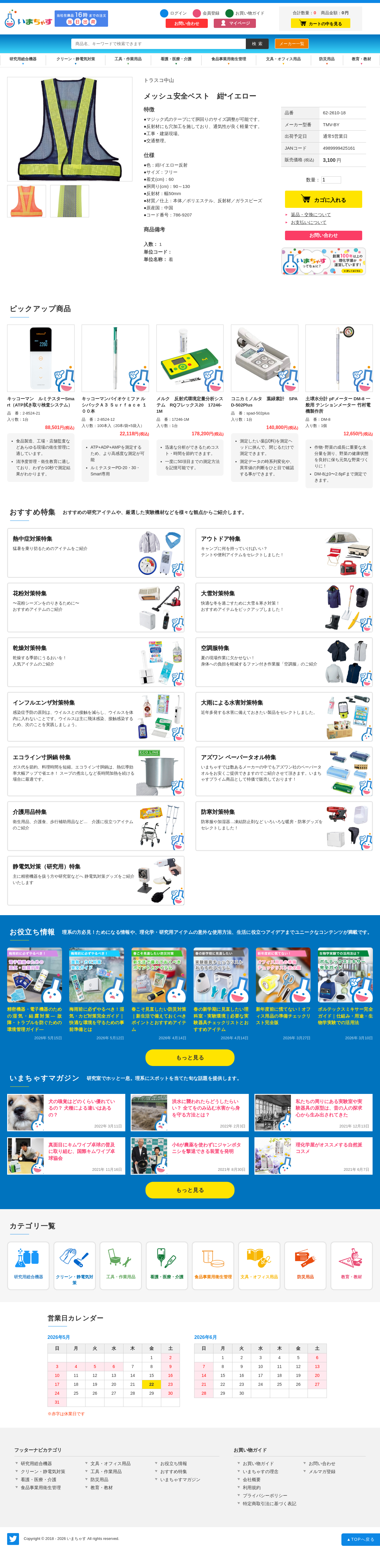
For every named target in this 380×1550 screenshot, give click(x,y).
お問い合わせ (186, 23)
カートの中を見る (320, 23)
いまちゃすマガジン (180, 1479)
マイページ (239, 23)
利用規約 (252, 1487)
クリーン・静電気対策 (75, 59)
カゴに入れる (323, 198)
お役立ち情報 (173, 1463)
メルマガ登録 (322, 1471)
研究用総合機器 (23, 59)
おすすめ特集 (173, 1471)
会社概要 (252, 1479)
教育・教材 (361, 59)
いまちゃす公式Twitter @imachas (13, 1539)
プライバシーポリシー (265, 1495)
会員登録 (211, 13)
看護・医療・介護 (176, 59)
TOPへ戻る (361, 1540)
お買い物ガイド (248, 13)
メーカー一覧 (291, 43)
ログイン (178, 13)
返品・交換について (311, 214)
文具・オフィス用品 (283, 59)
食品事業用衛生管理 (228, 59)
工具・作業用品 (128, 59)
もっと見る (190, 1058)
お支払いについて (309, 222)
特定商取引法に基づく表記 (269, 1503)
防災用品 (327, 59)
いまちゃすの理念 (260, 1471)
